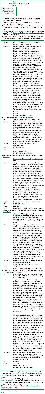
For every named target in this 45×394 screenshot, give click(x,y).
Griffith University (6, 387)
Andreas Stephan (14, 34)
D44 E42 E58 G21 (19, 147)
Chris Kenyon (7, 20)
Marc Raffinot (28, 38)
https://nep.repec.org (7, 380)
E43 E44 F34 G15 (18, 204)
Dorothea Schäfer (18, 217)
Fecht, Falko (12, 24)
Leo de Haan (16, 27)
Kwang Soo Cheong (7, 11)
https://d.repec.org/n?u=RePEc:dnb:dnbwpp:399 (28, 208)
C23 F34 (16, 361)
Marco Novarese (6, 382)
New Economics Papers (12, 3)
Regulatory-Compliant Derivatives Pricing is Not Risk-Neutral (21, 18)
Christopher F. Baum (19, 33)
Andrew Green (16, 20)
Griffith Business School (32, 386)
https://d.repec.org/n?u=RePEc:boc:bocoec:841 (27, 268)
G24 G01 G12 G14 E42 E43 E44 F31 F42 (26, 264)
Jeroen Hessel (25, 27)
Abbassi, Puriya (18, 119)
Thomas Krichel (21, 391)
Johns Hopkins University (8, 13)
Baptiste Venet (37, 38)
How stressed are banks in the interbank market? (18, 22)
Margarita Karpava (31, 33)
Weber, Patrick (20, 24)
